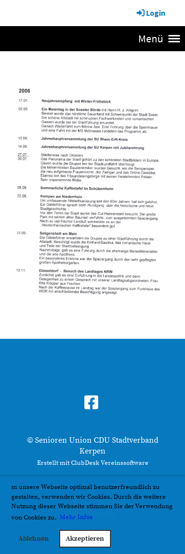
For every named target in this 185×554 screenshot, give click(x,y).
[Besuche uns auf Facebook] (91, 404)
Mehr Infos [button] (76, 517)
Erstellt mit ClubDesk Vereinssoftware (92, 463)
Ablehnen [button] (33, 538)
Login (150, 13)
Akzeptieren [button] (85, 538)
